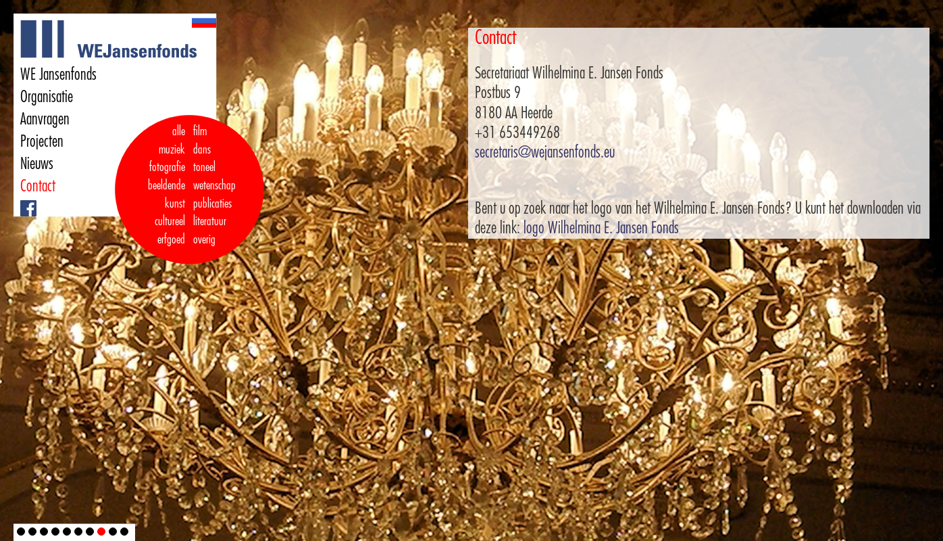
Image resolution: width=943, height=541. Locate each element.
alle (178, 131)
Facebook (22, 200)
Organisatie (46, 97)
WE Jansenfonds (58, 74)
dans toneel (204, 158)
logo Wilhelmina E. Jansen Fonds (601, 228)
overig (204, 239)
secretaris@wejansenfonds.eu (545, 152)
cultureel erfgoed (170, 230)
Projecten (41, 141)
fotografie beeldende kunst (166, 185)
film (200, 131)
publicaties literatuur (212, 212)
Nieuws (36, 164)
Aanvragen (45, 119)
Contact (37, 186)
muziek (172, 149)
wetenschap (214, 185)
